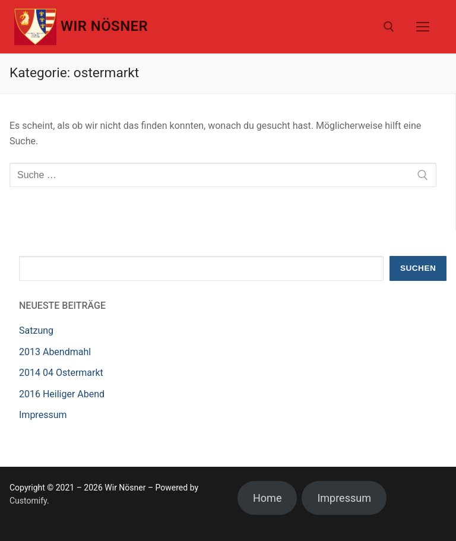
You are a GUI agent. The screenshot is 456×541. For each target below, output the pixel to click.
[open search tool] (389, 26)
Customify (28, 500)
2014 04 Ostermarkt (61, 372)
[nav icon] (423, 26)
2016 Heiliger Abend (61, 394)
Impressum (43, 414)
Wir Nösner (104, 26)
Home (267, 498)
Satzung (36, 330)
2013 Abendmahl (55, 351)
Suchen (418, 268)
